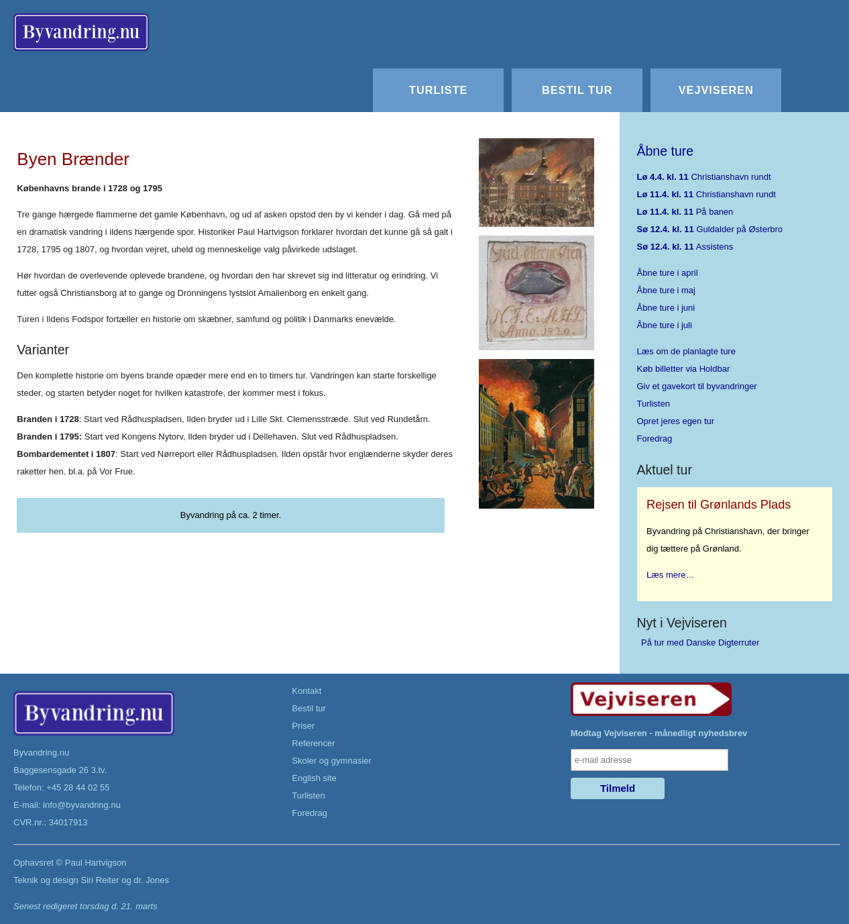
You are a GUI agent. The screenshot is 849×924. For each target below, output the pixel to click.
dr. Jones (151, 880)
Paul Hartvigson (96, 863)
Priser (303, 726)
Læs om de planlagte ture (686, 351)
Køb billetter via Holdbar (683, 369)
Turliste (438, 90)
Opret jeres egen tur (676, 421)
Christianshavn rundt (704, 177)
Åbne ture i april (667, 273)
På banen (685, 212)
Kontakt (306, 691)
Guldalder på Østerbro (710, 229)
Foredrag (655, 438)
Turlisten (653, 404)
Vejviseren (716, 90)
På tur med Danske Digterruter (700, 642)
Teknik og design (45, 880)
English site (314, 778)
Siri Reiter (99, 880)
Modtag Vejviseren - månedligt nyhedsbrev (659, 733)
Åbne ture (665, 151)
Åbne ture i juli (664, 325)
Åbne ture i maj (666, 290)
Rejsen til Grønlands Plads (718, 504)
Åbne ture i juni (666, 308)
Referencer (313, 743)
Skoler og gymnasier (332, 761)
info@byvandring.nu (82, 805)
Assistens (685, 247)
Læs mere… (670, 575)
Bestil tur (577, 90)
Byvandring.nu (41, 753)
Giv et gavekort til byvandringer (697, 386)
